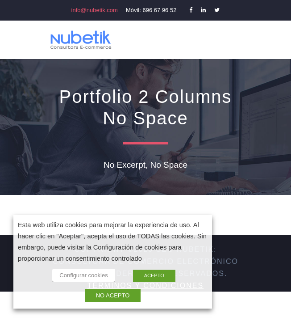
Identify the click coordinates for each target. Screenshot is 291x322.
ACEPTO (154, 275)
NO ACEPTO (113, 295)
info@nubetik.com (94, 10)
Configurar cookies (83, 275)
